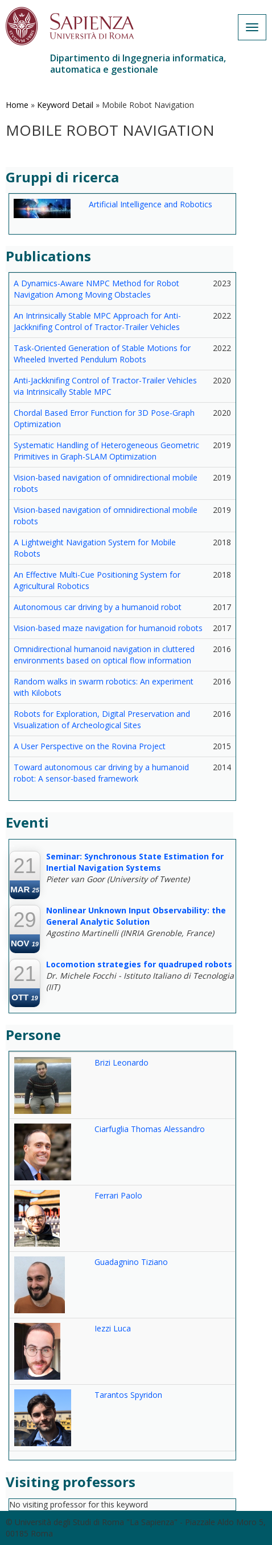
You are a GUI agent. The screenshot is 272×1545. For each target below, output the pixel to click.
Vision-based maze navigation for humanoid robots (108, 628)
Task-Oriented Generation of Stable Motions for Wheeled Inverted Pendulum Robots (102, 354)
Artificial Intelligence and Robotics (150, 204)
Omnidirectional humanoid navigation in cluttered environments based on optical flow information (104, 655)
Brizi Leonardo (121, 1062)
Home (17, 104)
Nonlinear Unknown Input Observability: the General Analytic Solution (136, 916)
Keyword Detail (65, 104)
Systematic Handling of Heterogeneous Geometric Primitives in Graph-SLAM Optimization (106, 451)
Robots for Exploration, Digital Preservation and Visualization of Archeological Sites (102, 719)
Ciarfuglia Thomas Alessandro (149, 1129)
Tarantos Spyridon (128, 1394)
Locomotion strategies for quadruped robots (139, 964)
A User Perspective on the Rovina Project (90, 746)
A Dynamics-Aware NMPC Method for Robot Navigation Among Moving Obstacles (96, 289)
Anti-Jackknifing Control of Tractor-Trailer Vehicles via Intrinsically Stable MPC (105, 386)
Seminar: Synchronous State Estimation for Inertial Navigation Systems (135, 862)
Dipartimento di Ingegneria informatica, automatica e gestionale (138, 64)
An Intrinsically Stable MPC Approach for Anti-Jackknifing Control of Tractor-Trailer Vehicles (97, 321)
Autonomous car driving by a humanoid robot (98, 607)
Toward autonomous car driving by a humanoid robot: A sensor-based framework (101, 773)
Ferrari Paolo (118, 1195)
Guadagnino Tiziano (131, 1261)
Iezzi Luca (112, 1328)
